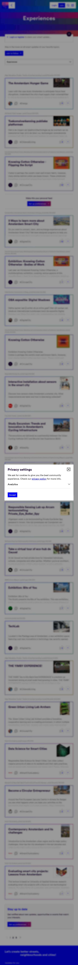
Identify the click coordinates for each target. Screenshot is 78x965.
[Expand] (39, 484)
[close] (68, 469)
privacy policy (39, 478)
